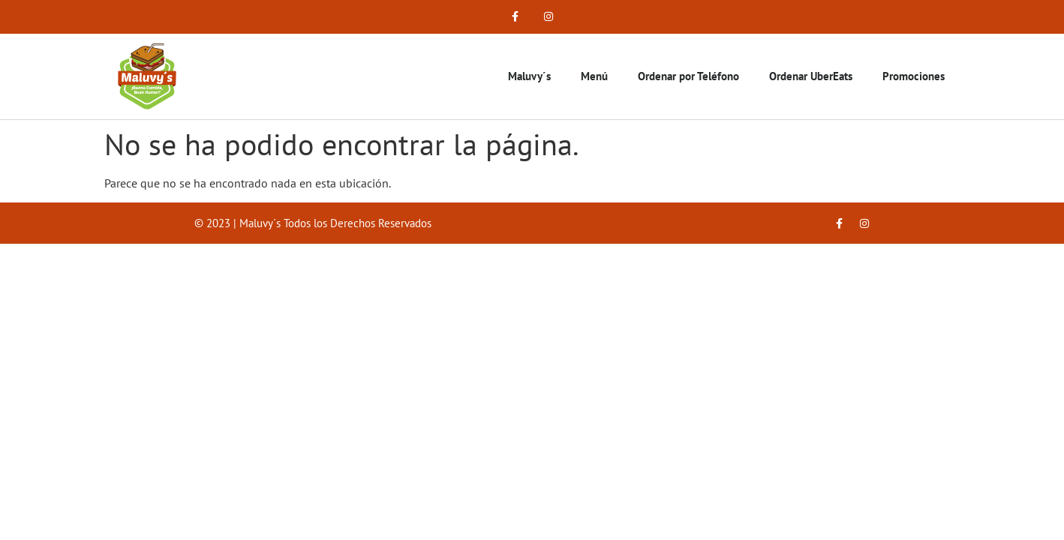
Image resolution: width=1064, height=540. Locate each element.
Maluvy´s (529, 76)
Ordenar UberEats (810, 76)
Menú (594, 76)
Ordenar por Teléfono (688, 76)
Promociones (913, 76)
